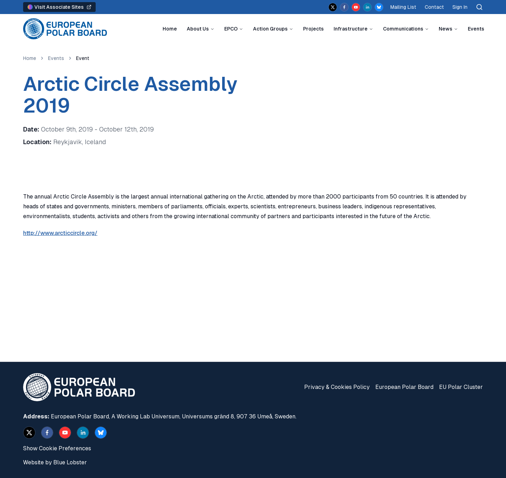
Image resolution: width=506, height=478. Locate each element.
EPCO (231, 29)
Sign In (459, 7)
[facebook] (344, 7)
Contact (434, 7)
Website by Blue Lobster (55, 462)
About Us (198, 29)
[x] (332, 7)
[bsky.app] (379, 7)
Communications (403, 29)
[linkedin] (367, 7)
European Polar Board (404, 387)
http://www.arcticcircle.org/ (60, 233)
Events (476, 29)
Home (170, 29)
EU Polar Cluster (461, 387)
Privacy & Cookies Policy (337, 387)
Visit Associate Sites (59, 7)
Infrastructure (351, 29)
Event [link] (82, 58)
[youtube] (355, 7)
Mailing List (403, 7)
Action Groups (270, 29)
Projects (313, 29)
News (445, 29)
